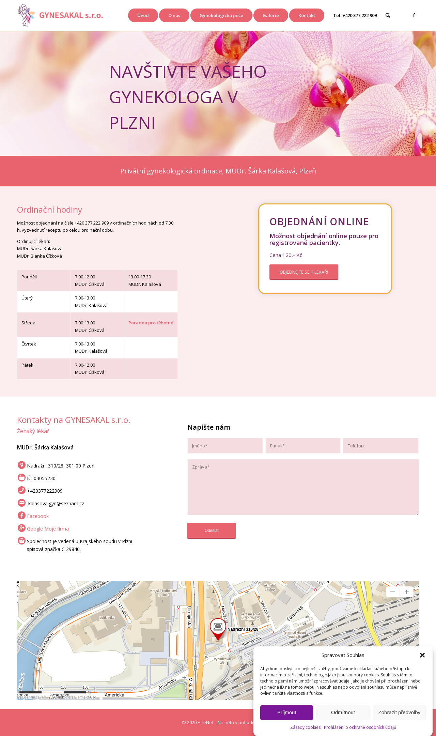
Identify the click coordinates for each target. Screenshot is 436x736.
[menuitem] (143, 15)
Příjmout (286, 712)
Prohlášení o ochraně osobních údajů (360, 727)
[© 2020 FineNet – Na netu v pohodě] (218, 722)
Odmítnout (343, 712)
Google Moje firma (48, 528)
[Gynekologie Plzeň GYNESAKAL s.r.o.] (60, 15)
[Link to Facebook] (414, 15)
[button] (422, 655)
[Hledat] (387, 15)
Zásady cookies (305, 727)
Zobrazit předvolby (399, 712)
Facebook (38, 516)
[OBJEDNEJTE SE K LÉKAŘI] (303, 272)
